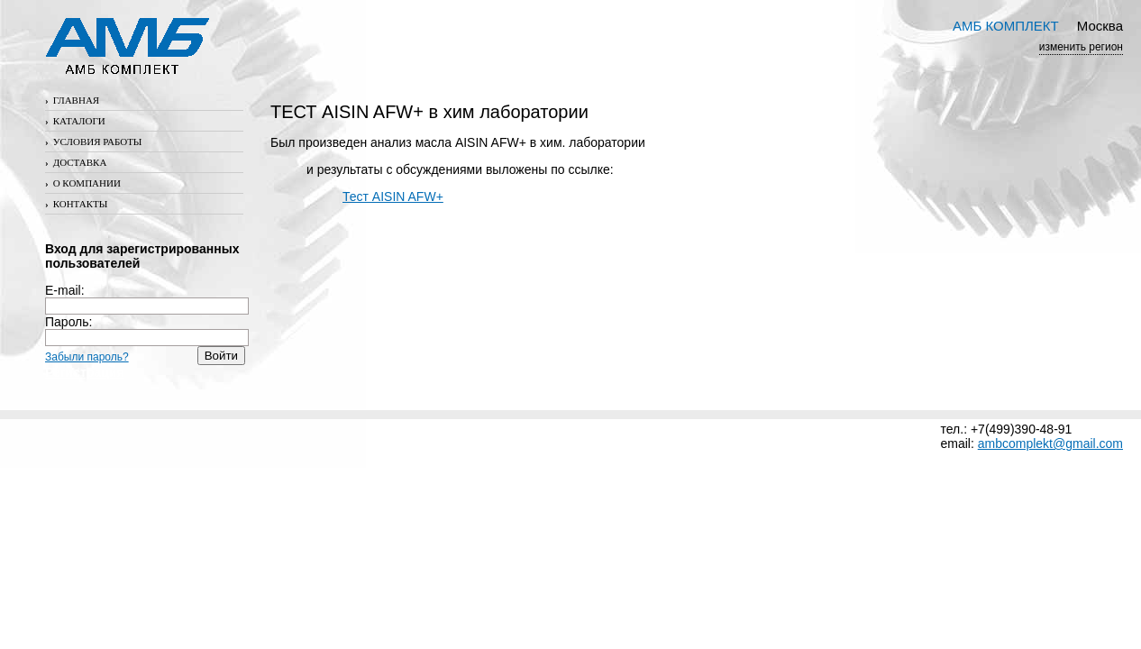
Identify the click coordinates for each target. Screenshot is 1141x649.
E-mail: (147, 298)
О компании (83, 183)
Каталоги (75, 120)
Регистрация (84, 372)
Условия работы (93, 141)
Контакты (76, 203)
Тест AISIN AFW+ (392, 196)
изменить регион (1081, 47)
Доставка (75, 162)
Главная (72, 100)
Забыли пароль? (87, 357)
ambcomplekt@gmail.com (1050, 443)
